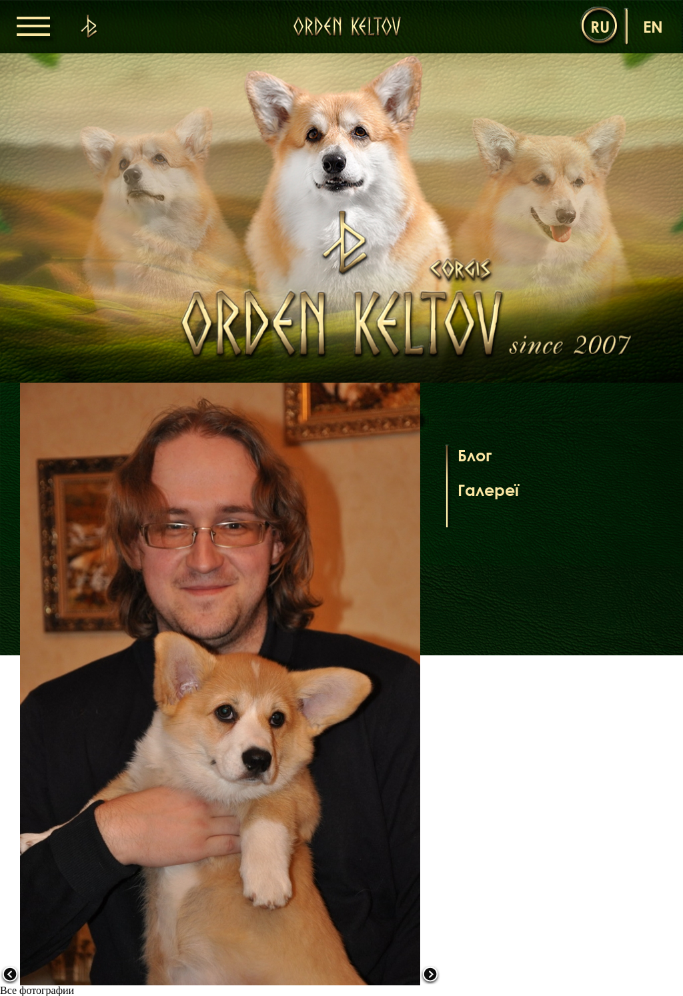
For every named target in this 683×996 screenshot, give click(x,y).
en (653, 26)
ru (600, 26)
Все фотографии (37, 990)
